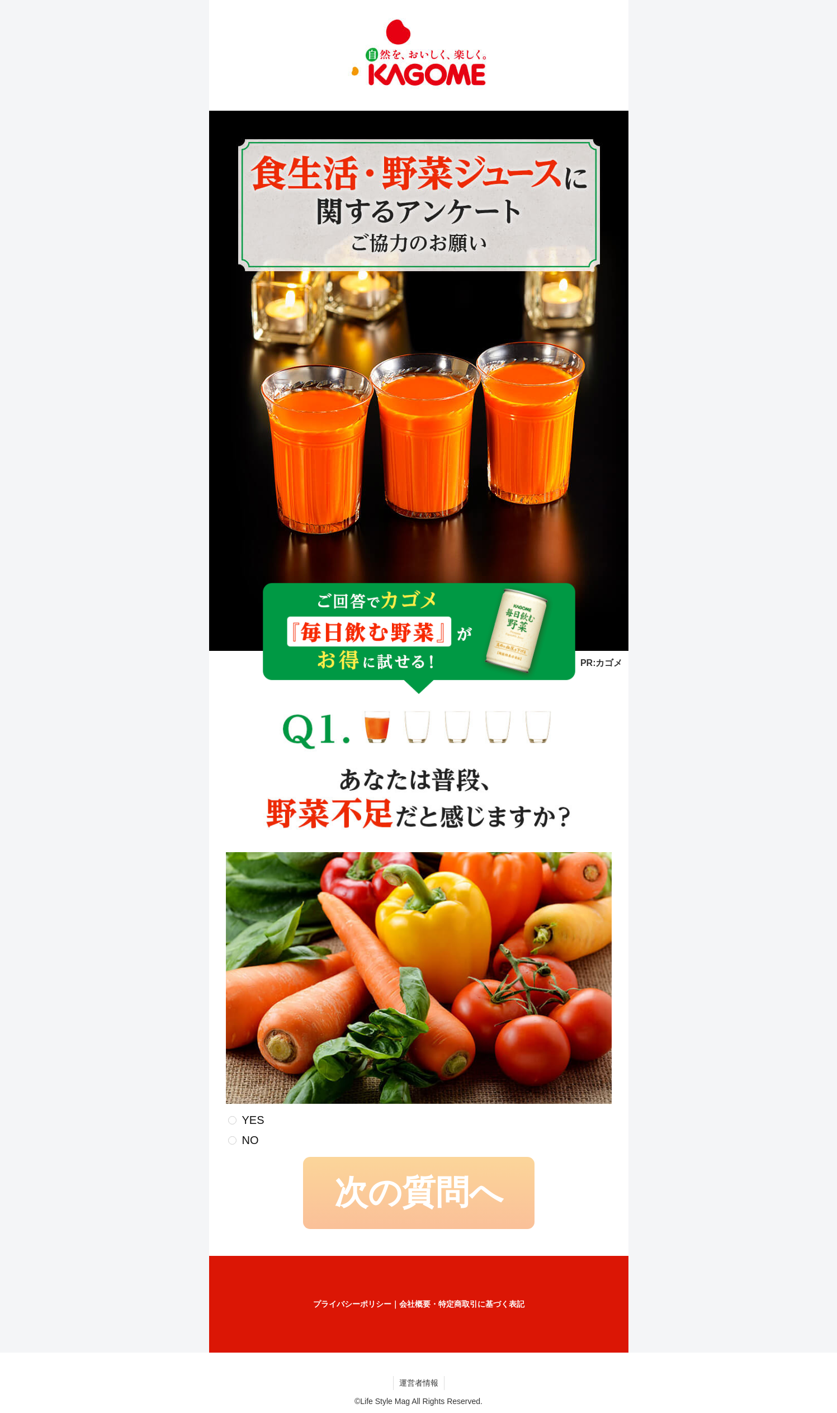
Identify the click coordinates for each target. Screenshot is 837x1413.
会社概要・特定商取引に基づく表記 (461, 1303)
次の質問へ (418, 1192)
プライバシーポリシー (352, 1303)
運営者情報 (418, 1382)
